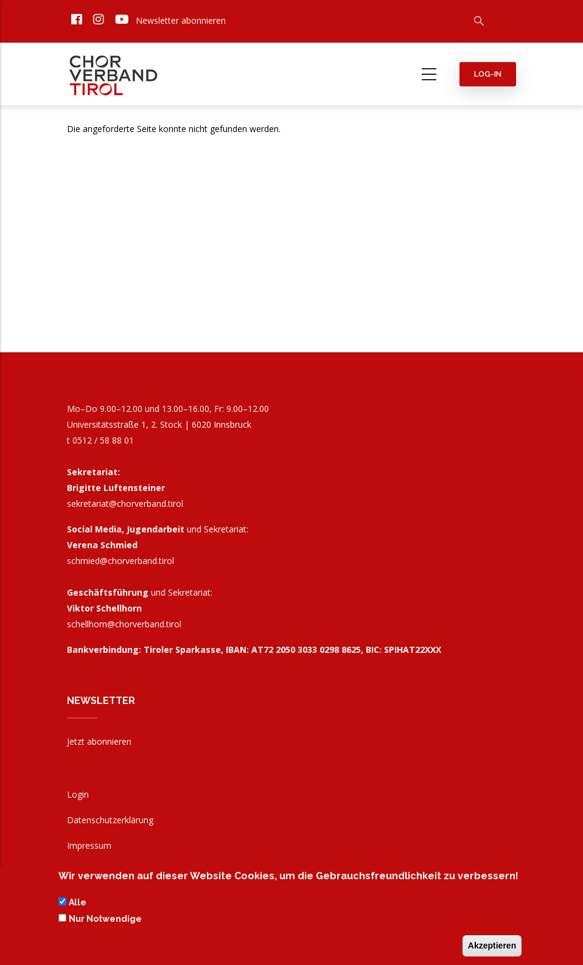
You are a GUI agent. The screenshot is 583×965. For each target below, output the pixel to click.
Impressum (89, 845)
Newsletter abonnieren (181, 20)
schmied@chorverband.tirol (120, 560)
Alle (77, 904)
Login (78, 794)
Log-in (487, 73)
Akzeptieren (492, 947)
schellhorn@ (124, 624)
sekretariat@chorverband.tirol (125, 503)
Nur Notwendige (105, 920)
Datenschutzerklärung (110, 820)
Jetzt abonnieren (99, 741)
